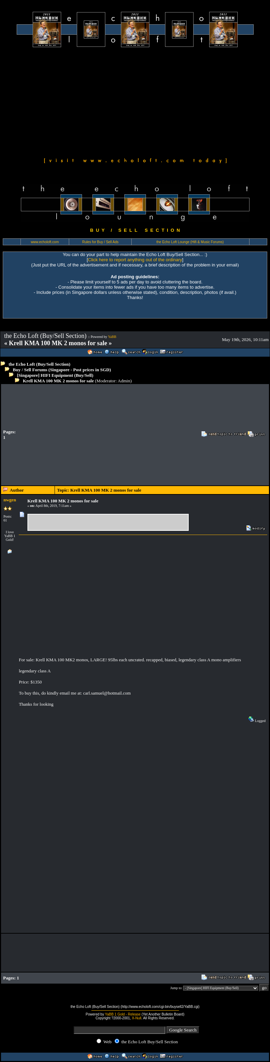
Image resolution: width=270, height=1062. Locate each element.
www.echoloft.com (45, 242)
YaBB (112, 337)
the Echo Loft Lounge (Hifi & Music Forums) (190, 242)
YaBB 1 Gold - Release (123, 1014)
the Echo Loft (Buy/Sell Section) (40, 364)
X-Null (136, 1018)
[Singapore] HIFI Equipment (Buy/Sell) (55, 375)
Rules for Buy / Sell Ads (100, 242)
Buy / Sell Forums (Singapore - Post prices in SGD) (62, 369)
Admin (124, 380)
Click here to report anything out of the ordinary (135, 259)
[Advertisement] (135, 101)
